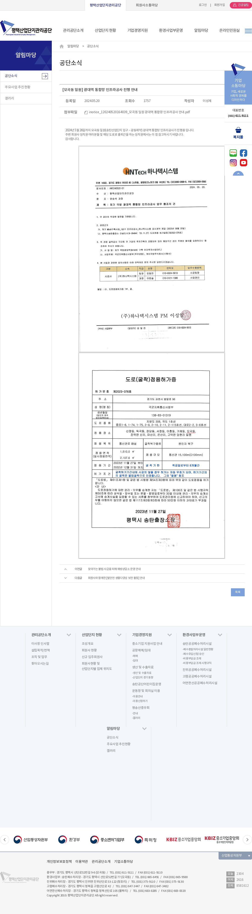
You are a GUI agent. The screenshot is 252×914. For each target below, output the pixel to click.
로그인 (203, 5)
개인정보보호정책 (59, 862)
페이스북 (243, 153)
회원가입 (219, 5)
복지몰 (238, 137)
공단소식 (93, 46)
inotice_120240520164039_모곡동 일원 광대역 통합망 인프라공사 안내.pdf (139, 112)
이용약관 (81, 862)
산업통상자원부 (232, 856)
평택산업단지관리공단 (105, 5)
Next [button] (247, 839)
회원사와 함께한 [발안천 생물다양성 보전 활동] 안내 (116, 578)
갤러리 (9, 98)
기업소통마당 (123, 862)
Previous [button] (4, 839)
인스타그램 (233, 162)
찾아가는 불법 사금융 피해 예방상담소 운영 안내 (114, 569)
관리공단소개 (101, 862)
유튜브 (243, 162)
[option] (30, 840)
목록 (237, 592)
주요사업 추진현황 (17, 87)
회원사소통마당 (147, 5)
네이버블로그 (233, 153)
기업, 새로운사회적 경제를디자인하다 (238, 86)
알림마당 (73, 46)
